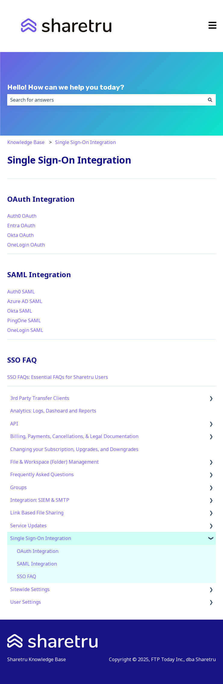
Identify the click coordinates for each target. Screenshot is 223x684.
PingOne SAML (24, 320)
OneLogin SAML (25, 330)
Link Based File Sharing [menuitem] (36, 512)
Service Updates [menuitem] (28, 525)
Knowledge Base (26, 142)
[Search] (210, 100)
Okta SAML (19, 311)
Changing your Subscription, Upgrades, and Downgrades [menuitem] (74, 449)
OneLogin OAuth (26, 244)
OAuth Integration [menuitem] (37, 551)
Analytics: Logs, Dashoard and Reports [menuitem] (53, 410)
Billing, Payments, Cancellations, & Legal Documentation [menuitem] (74, 436)
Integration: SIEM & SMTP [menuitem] (39, 500)
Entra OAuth (21, 225)
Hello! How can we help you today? (65, 87)
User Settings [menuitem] (25, 602)
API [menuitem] (14, 423)
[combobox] (105, 100)
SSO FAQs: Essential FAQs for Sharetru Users (57, 377)
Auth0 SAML (21, 291)
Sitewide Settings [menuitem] (30, 589)
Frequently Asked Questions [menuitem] (42, 474)
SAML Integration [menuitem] (37, 563)
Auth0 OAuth (21, 216)
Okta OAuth (20, 235)
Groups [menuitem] (18, 487)
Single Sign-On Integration (85, 142)
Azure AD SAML (24, 301)
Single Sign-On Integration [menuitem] (40, 538)
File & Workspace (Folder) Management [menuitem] (54, 462)
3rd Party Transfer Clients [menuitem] (39, 398)
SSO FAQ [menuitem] (26, 576)
